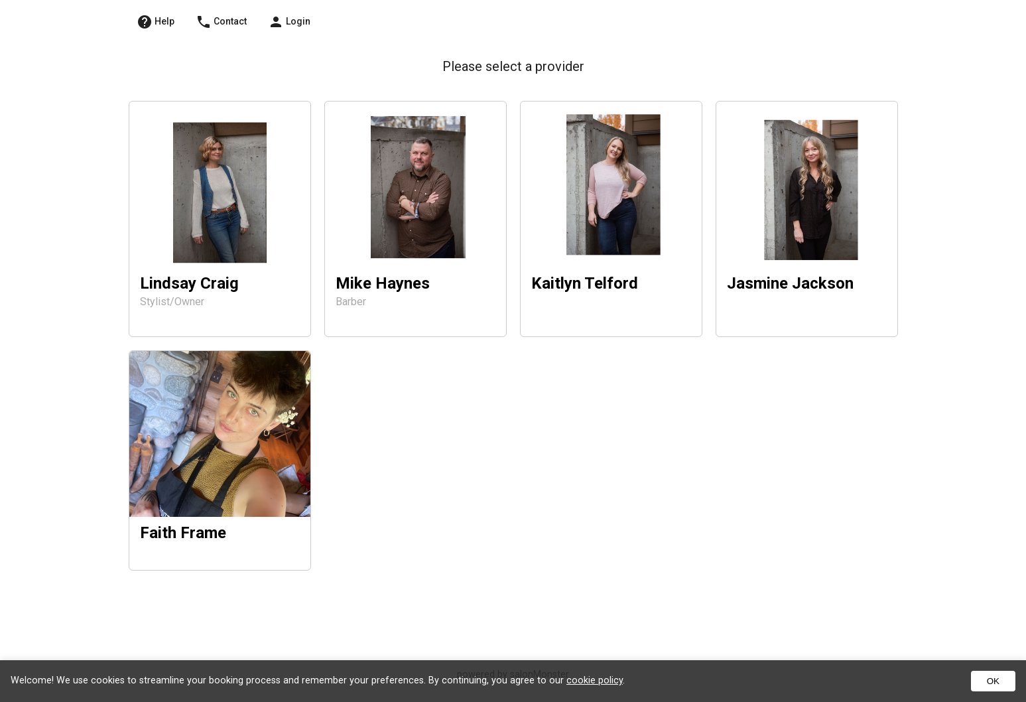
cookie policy (594, 680)
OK (993, 681)
